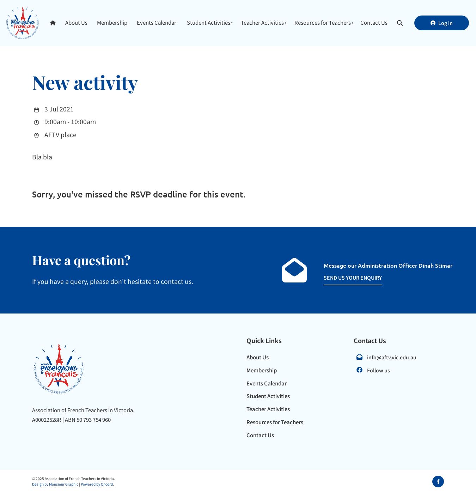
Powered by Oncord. (97, 484)
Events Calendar (156, 22)
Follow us (378, 370)
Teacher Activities (262, 22)
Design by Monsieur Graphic (55, 484)
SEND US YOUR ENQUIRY (345, 277)
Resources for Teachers (322, 22)
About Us (76, 22)
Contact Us (373, 22)
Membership (112, 22)
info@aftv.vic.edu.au (391, 357)
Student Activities (208, 22)
